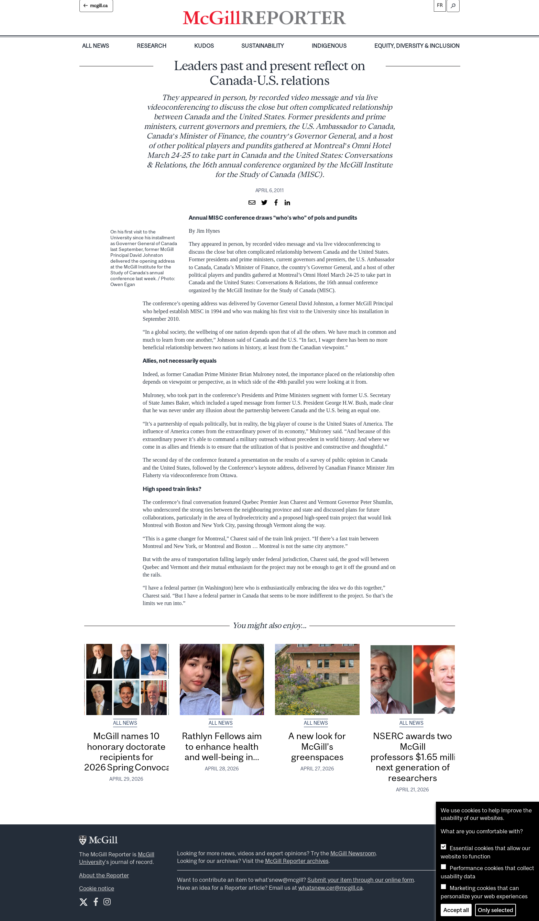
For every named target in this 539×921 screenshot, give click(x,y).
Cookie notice (96, 888)
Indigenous (329, 46)
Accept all (456, 910)
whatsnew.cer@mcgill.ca (330, 887)
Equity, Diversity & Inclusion (417, 46)
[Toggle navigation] (352, 19)
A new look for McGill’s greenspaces (317, 746)
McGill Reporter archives (297, 860)
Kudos (204, 46)
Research (151, 46)
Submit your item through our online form (360, 879)
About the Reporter (104, 875)
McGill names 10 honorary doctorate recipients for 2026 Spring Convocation (135, 751)
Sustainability (262, 46)
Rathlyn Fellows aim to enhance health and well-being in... (222, 746)
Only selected (495, 910)
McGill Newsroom (353, 853)
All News (95, 46)
